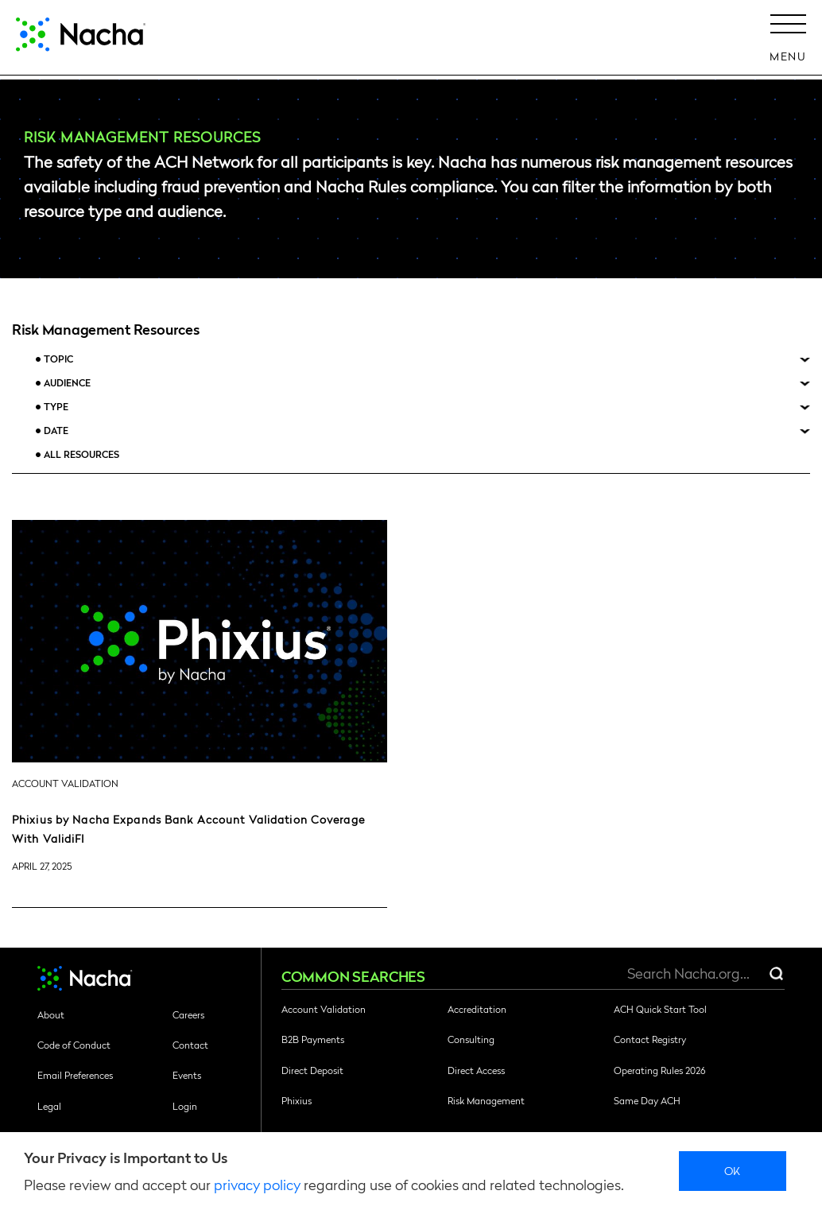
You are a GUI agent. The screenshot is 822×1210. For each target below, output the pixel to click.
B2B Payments (312, 1039)
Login (185, 1105)
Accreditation (477, 1009)
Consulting (471, 1039)
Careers (188, 1014)
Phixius (296, 1100)
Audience (67, 383)
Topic (58, 359)
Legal (49, 1105)
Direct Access (476, 1070)
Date (56, 430)
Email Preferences (75, 1074)
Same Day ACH (647, 1100)
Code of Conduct (74, 1044)
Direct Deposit (312, 1070)
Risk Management (486, 1100)
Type (56, 407)
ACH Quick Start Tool (660, 1009)
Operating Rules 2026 (659, 1070)
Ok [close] (732, 1170)
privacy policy (257, 1184)
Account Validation (323, 1009)
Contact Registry (650, 1039)
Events (187, 1074)
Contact (190, 1044)
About (50, 1014)
